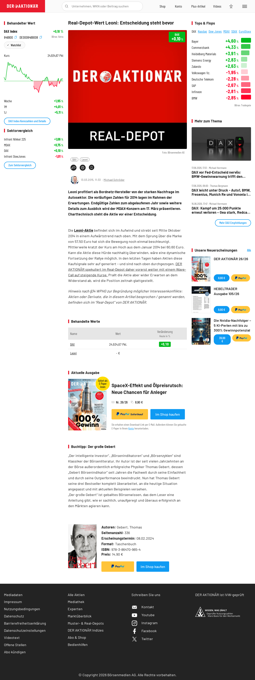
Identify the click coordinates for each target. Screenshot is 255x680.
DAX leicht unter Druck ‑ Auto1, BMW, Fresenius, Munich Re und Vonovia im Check (221, 192)
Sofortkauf (130, 414)
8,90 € (221, 278)
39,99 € (222, 339)
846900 (10, 36)
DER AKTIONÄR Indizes (86, 630)
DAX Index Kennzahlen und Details (27, 121)
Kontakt (142, 607)
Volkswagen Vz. (201, 73)
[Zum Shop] (163, 6)
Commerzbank (200, 47)
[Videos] (217, 6)
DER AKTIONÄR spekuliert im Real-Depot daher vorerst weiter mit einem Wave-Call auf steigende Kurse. (127, 269)
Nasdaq (202, 31)
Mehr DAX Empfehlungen (233, 222)
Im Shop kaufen (167, 414)
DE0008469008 (31, 36)
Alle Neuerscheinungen (245, 250)
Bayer (195, 41)
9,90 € (221, 309)
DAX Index (10, 31)
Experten (75, 609)
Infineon (197, 92)
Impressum (13, 601)
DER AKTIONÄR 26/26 (231, 259)
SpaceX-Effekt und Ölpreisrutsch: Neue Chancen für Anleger (147, 388)
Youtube (143, 615)
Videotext (12, 637)
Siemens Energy (201, 60)
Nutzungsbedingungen (22, 609)
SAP (194, 86)
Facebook (144, 631)
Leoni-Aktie (83, 230)
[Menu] (244, 6)
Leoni (85, 159)
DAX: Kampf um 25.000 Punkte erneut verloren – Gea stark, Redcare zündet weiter (221, 210)
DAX (74, 159)
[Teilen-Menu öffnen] (73, 168)
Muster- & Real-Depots (86, 623)
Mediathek (76, 601)
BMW (194, 98)
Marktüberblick (79, 616)
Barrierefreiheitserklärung (25, 623)
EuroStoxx (245, 31)
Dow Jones (215, 31)
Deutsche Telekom (203, 79)
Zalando (196, 66)
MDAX (226, 31)
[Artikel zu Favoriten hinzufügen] (91, 167)
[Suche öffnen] (67, 6)
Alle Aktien (76, 594)
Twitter (142, 639)
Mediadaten (13, 594)
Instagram (144, 623)
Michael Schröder (114, 179)
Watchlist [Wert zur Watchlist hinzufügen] (16, 45)
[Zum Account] (178, 6)
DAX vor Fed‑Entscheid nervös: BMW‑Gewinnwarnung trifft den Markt (217, 174)
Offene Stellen (15, 645)
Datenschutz (14, 616)
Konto (131, 428)
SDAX (234, 31)
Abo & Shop (77, 637)
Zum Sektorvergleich (19, 165)
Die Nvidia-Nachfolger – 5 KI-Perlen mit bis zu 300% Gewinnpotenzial (232, 325)
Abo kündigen (15, 652)
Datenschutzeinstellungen (25, 630)
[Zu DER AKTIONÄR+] (198, 6)
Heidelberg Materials (204, 54)
